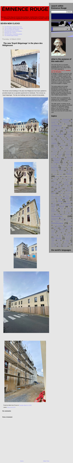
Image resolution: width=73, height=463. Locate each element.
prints (62, 211)
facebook (65, 160)
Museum (68, 191)
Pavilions (53, 201)
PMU (62, 208)
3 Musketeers (66, 122)
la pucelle (57, 181)
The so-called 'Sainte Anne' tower (13, 28)
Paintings (66, 198)
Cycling (61, 152)
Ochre (58, 198)
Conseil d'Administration (66, 149)
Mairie (56, 187)
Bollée (69, 131)
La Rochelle (66, 181)
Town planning (56, 238)
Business (69, 134)
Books (63, 133)
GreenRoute (54, 172)
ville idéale (58, 244)
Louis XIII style (55, 185)
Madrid (64, 185)
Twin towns (65, 240)
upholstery (53, 243)
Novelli (53, 198)
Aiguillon (68, 123)
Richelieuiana (57, 223)
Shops (55, 228)
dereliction (53, 154)
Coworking (54, 152)
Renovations (56, 216)
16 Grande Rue (64, 121)
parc (59, 200)
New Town (54, 195)
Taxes (58, 232)
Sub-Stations (61, 231)
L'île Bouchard (62, 179)
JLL (60, 178)
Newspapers (66, 195)
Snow (61, 228)
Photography (66, 203)
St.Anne (63, 229)
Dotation (67, 154)
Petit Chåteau (56, 203)
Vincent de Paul (67, 244)
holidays (57, 176)
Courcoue (62, 151)
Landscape (54, 182)
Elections (69, 157)
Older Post (46, 461)
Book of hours (55, 132)
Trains (53, 240)
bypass (61, 136)
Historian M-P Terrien (10, 32)
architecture (56, 126)
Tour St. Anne (68, 235)
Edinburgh (61, 157)
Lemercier (65, 182)
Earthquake (53, 157)
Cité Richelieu (66, 146)
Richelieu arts (69, 219)
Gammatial (53, 170)
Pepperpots (69, 201)
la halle (70, 179)
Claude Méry (55, 148)
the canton (65, 232)
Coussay (68, 151)
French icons (55, 169)
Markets (60, 188)
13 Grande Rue (55, 119)
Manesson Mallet (65, 187)
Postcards (54, 211)
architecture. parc (56, 128)
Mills (52, 190)
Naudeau (61, 193)
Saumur (53, 226)
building (60, 134)
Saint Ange (67, 225)
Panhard (53, 200)
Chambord (60, 140)
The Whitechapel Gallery (11, 35)
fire (69, 162)
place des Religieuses (64, 205)
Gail (69, 169)
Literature (67, 184)
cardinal (59, 139)
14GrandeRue (66, 119)
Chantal (61, 142)
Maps (52, 188)
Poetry (68, 208)
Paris (67, 200)
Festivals (56, 162)
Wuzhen (65, 246)
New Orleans (68, 193)
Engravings (57, 159)
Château (54, 143)
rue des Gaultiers (58, 225)
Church (70, 145)
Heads (55, 174)
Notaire (68, 196)
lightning (60, 184)
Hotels (63, 176)
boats (64, 131)
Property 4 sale (54, 213)
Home (21, 461)
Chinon (70, 143)
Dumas (68, 155)
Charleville (68, 142)
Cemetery (53, 140)
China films (63, 143)
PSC (67, 213)
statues (53, 231)
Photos (53, 205)
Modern (63, 190)
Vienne (59, 243)
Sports (57, 229)
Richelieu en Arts (61, 221)
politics (53, 210)
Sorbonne (67, 228)
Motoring (69, 190)
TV (58, 240)
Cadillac (68, 136)
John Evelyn (67, 178)
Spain (52, 229)
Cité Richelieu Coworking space (13, 34)
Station (69, 229)
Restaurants (54, 218)
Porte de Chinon (65, 210)
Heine (60, 174)
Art (64, 128)
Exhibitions (57, 160)
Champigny (54, 142)
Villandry (66, 243)
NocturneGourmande (56, 196)
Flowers (65, 163)
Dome (60, 154)
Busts (54, 136)
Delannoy (67, 152)
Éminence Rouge (25, 9)
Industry (55, 178)
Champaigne (67, 140)
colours (67, 148)
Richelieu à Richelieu (57, 219)
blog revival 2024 (11, 407)
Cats (70, 139)
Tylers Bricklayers (56, 241)
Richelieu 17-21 (65, 218)
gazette (68, 170)
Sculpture (69, 226)
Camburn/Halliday (55, 137)
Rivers (70, 223)
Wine (59, 246)
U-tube (67, 242)
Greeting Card (62, 172)
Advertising (54, 123)
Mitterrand (58, 190)
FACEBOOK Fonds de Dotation (13, 31)
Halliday (70, 172)
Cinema (56, 147)
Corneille (55, 151)
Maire (70, 185)
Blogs (58, 131)
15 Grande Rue (54, 121)
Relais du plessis (66, 214)
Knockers (53, 179)
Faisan (70, 160)
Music (53, 193)
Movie (56, 191)
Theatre (68, 234)
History (69, 174)
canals (63, 137)
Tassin (52, 232)
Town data (67, 237)
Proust (62, 213)
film (64, 162)
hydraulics (69, 176)
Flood (59, 163)
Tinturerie (53, 235)
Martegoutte (67, 188)
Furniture (63, 169)
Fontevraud (63, 165)
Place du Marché (57, 206)
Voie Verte (53, 246)
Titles (60, 235)
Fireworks (53, 163)
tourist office (57, 237)
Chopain (56, 145)
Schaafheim (60, 226)
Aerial (61, 123)
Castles (64, 139)
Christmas (62, 145)
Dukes (59, 155)
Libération (53, 184)
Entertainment (68, 159)
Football (63, 167)
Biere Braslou (60, 129)
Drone (52, 155)
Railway (58, 214)
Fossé (68, 167)
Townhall (68, 238)
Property (68, 211)
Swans (68, 231)
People (60, 201)
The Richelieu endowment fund (13, 27)
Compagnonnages (55, 149)
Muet (62, 191)
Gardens (60, 170)
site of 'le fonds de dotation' (12, 29)
